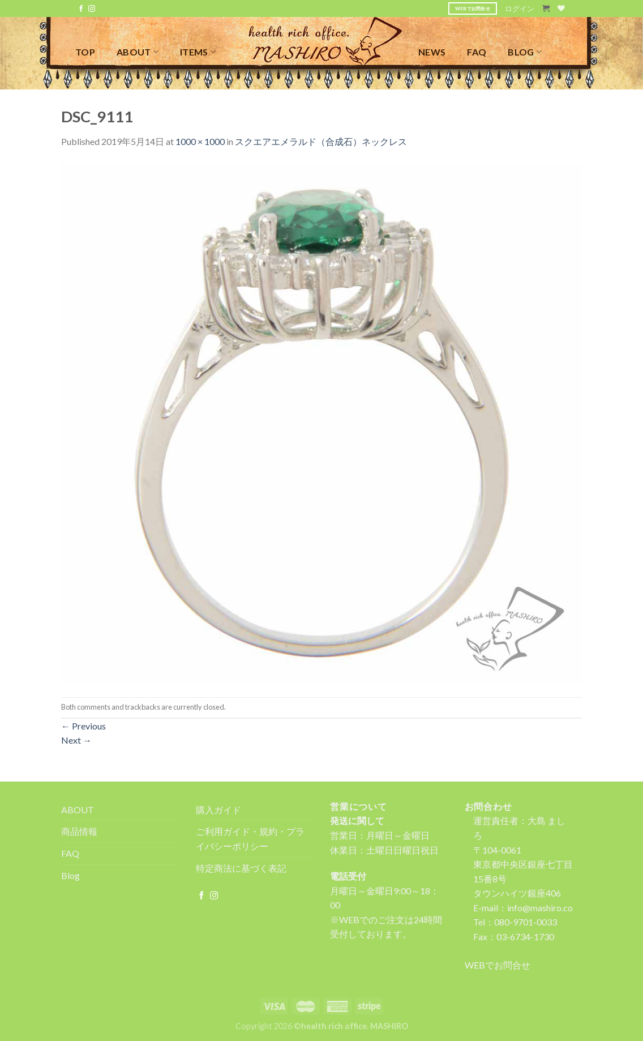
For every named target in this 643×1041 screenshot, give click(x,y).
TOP (85, 51)
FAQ (476, 51)
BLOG (525, 51)
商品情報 (79, 831)
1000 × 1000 (200, 141)
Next (76, 740)
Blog (70, 875)
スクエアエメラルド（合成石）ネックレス (321, 141)
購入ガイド (218, 809)
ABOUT (137, 51)
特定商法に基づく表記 (241, 868)
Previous (83, 725)
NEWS (431, 51)
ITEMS (198, 51)
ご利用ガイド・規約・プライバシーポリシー (250, 838)
